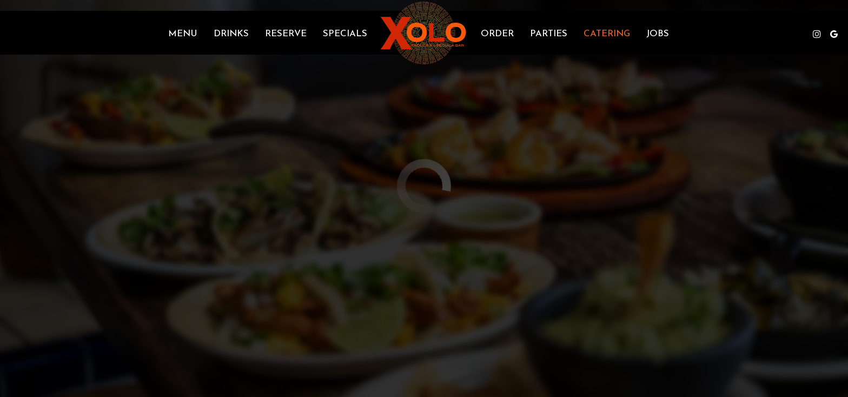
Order (497, 33)
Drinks (231, 33)
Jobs (657, 33)
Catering (607, 33)
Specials (345, 33)
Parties (548, 33)
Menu (182, 33)
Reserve (286, 33)
